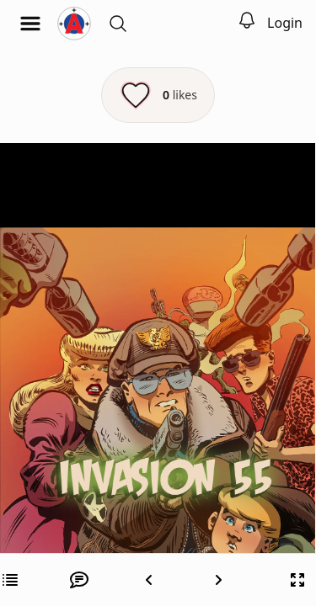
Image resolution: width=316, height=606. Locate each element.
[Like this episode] (158, 95)
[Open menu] (30, 23)
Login (285, 22)
